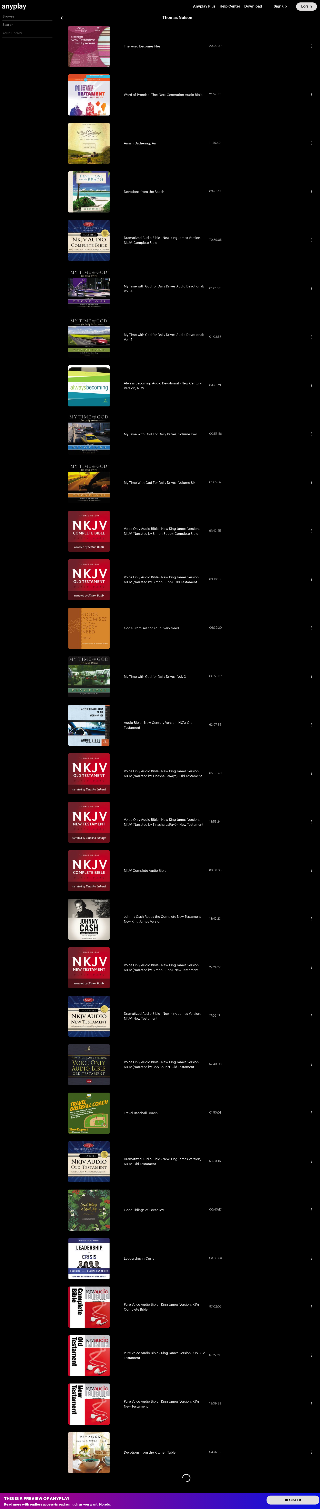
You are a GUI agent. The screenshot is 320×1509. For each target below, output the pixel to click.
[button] (27, 16)
